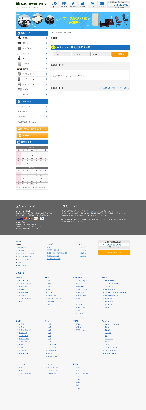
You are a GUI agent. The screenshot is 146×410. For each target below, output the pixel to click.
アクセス (83, 250)
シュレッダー (109, 339)
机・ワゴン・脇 (24, 281)
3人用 (49, 330)
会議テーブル (23, 286)
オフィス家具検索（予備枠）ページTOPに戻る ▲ (114, 88)
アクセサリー (28, 74)
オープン (79, 283)
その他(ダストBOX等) (111, 353)
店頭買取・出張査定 (53, 250)
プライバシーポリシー (25, 106)
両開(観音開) (80, 286)
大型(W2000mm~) (110, 281)
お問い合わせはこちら (114, 252)
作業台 (107, 307)
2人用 (49, 327)
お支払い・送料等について (26, 259)
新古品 (25, 89)
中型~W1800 (109, 304)
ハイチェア (22, 350)
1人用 (49, 324)
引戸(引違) (79, 304)
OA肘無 (21, 327)
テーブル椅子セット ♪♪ (112, 295)
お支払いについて (93, 211)
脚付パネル (22, 367)
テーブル (26, 53)
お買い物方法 (22, 111)
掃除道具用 (51, 353)
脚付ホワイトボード (54, 367)
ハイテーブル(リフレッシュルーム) (115, 292)
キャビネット (28, 48)
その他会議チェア (24, 342)
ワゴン (50, 292)
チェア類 (22, 289)
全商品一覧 (20, 273)
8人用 (49, 342)
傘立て (107, 342)
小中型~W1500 (109, 301)
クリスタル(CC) (81, 295)
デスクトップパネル (25, 373)
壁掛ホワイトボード (54, 370)
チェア (25, 58)
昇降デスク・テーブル (54, 298)
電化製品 (107, 330)
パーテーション (29, 79)
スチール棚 (108, 333)
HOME (18, 241)
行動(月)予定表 (52, 373)
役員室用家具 (52, 301)
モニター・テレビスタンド (113, 324)
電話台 (107, 327)
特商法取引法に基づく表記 (27, 122)
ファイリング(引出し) (82, 289)
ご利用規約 (21, 116)
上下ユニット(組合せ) (82, 281)
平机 (49, 281)
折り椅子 (22, 344)
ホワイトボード (29, 84)
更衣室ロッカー (24, 292)
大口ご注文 (50, 247)
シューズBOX (52, 350)
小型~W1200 (109, 298)
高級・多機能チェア (25, 330)
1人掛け (78, 327)
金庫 (106, 336)
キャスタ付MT (23, 336)
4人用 (49, 333)
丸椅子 (21, 347)
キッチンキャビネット (83, 307)
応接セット (22, 295)
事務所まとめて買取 (53, 256)
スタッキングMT (24, 339)
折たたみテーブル (110, 289)
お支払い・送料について (32, 129)
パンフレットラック (111, 347)
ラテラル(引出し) (81, 292)
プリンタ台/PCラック (111, 350)
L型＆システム (52, 295)
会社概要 (26, 136)
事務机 (25, 43)
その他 (25, 94)
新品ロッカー (80, 370)
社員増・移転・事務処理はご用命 (57, 253)
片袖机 (50, 283)
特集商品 (26, 38)
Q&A (19, 262)
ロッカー (26, 64)
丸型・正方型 (109, 286)
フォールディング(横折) (112, 283)
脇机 (49, 289)
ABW (20, 301)
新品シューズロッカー (83, 373)
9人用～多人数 (52, 344)
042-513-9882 (121, 5)
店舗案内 (83, 253)
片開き (78, 310)
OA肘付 (21, 324)
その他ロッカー (52, 356)
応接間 (25, 69)
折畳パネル (22, 370)
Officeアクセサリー (25, 298)
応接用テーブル (81, 330)
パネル (78, 367)
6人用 (49, 339)
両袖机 (50, 286)
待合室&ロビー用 (24, 353)
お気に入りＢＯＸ (23, 265)
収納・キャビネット (25, 283)
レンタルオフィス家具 (53, 259)
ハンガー (107, 344)
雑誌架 (78, 298)
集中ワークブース (53, 304)
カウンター (79, 301)
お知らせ (83, 256)
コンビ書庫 (79, 313)
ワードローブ (52, 347)
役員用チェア (23, 333)
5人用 (49, 336)
